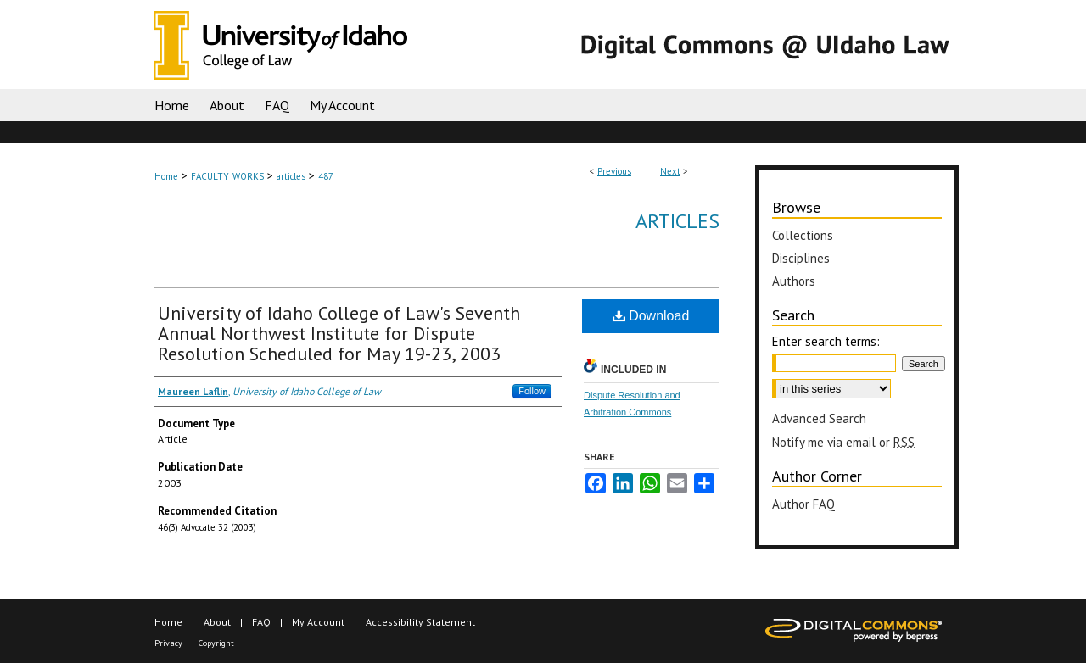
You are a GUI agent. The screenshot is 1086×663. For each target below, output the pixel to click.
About (217, 622)
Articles (677, 221)
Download (651, 316)
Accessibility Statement (420, 622)
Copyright (216, 643)
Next (670, 171)
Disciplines (801, 258)
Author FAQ (803, 504)
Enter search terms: (826, 341)
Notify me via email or (843, 442)
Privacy (168, 643)
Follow (532, 391)
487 (325, 176)
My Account (318, 622)
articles (291, 176)
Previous (614, 171)
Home (166, 176)
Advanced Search (819, 418)
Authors (793, 281)
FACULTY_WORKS (227, 176)
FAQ (261, 622)
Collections (802, 235)
